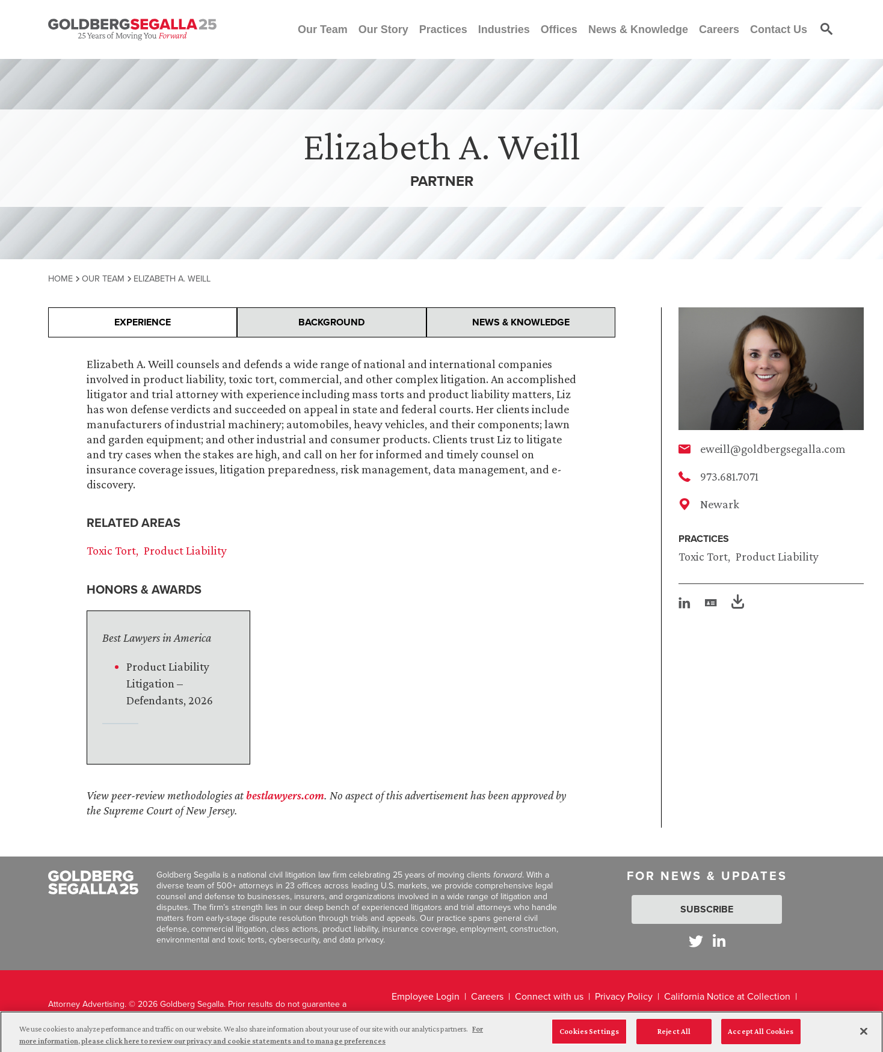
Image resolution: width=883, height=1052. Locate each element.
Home (60, 278)
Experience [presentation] (142, 322)
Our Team (103, 278)
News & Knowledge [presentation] (521, 322)
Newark (719, 504)
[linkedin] (684, 603)
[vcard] (711, 603)
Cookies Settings (589, 1036)
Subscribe (706, 909)
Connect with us (549, 996)
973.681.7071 (729, 476)
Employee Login (426, 996)
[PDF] (737, 603)
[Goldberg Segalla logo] (132, 29)
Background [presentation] (331, 322)
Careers (487, 996)
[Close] (864, 1037)
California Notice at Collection (727, 996)
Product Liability (777, 556)
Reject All (674, 1036)
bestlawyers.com (285, 795)
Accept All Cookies (760, 1036)
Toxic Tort (703, 556)
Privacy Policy (624, 996)
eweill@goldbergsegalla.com (773, 448)
